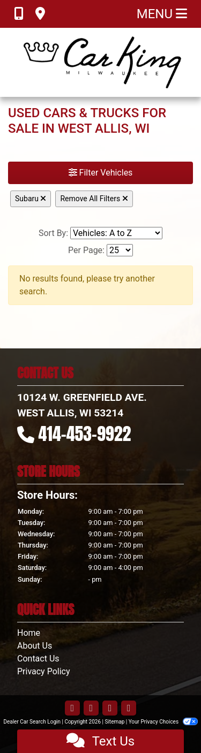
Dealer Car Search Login (32, 722)
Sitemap (114, 722)
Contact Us (38, 658)
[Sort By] (116, 233)
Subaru (30, 198)
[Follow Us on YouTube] (109, 709)
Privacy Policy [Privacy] (43, 671)
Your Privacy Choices (163, 722)
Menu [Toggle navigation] (162, 13)
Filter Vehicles (101, 173)
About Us (34, 646)
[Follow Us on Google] (128, 709)
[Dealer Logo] (100, 62)
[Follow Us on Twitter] (91, 709)
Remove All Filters (94, 198)
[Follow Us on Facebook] (72, 709)
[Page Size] (120, 250)
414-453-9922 (85, 434)
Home (28, 633)
